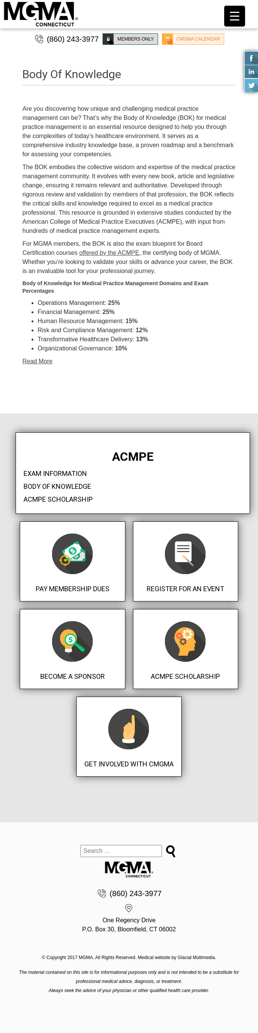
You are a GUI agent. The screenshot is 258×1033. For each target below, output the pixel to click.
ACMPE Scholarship (58, 499)
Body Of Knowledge (57, 486)
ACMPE (133, 456)
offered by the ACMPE (109, 253)
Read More (37, 361)
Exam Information (55, 473)
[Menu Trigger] (234, 16)
